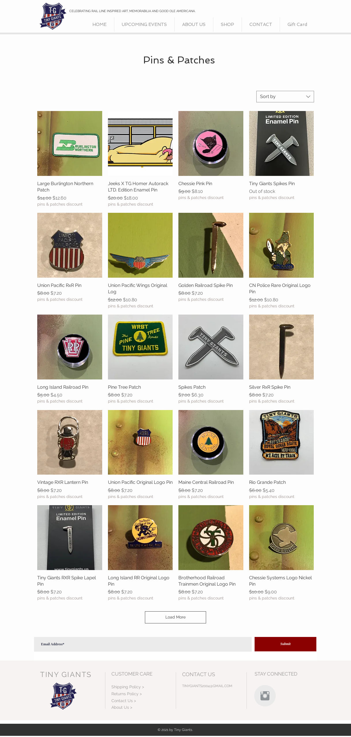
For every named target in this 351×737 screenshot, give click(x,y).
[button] (227, 24)
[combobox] (285, 96)
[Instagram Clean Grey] (265, 695)
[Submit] (285, 644)
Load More (175, 617)
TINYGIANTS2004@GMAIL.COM (207, 686)
